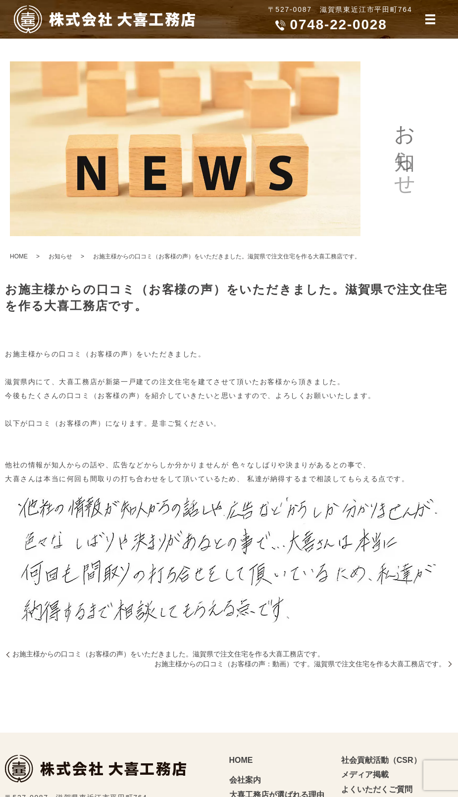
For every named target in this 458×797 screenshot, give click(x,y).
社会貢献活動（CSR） (381, 760)
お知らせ (60, 256)
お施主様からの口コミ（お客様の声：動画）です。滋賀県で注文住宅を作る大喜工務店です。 (300, 664)
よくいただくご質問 (376, 789)
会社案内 (245, 780)
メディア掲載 (365, 774)
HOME (19, 256)
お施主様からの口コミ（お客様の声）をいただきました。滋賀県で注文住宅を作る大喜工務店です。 (168, 654)
